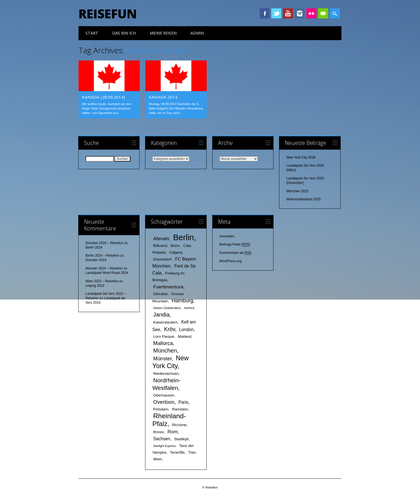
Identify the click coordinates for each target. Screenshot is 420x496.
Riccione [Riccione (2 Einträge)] (179, 425)
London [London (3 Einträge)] (186, 329)
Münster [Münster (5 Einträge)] (162, 358)
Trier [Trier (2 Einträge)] (192, 452)
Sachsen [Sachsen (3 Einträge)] (161, 438)
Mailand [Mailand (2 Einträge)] (184, 336)
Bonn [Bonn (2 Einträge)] (175, 246)
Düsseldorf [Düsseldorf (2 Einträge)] (162, 259)
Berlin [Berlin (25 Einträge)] (183, 237)
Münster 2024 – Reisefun (104, 268)
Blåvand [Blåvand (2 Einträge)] (160, 246)
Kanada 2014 (163, 97)
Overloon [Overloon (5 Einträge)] (163, 402)
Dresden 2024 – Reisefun (104, 243)
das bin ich (124, 33)
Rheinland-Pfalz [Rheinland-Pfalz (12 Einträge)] (169, 419)
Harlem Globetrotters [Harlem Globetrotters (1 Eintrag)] (167, 308)
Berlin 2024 (94, 247)
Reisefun (108, 13)
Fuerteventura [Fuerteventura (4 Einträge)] (168, 287)
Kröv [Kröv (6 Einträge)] (169, 329)
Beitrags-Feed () (234, 244)
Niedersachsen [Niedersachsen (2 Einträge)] (166, 373)
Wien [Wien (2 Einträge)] (157, 459)
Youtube (288, 13)
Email (323, 13)
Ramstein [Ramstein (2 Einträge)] (180, 409)
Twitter (276, 13)
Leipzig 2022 (95, 286)
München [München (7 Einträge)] (165, 350)
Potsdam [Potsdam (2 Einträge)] (160, 409)
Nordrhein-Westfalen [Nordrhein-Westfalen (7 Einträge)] (166, 384)
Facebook (265, 13)
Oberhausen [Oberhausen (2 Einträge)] (163, 395)
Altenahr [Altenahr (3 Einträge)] (161, 238)
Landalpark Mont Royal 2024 (107, 273)
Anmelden (227, 236)
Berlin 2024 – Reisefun (102, 255)
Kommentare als (235, 253)
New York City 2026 (301, 157)
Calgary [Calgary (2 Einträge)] (175, 252)
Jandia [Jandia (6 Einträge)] (161, 315)
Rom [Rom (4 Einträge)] (172, 431)
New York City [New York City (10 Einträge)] (170, 361)
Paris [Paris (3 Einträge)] (184, 402)
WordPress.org (230, 261)
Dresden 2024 (96, 260)
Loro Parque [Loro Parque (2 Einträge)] (163, 336)
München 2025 (297, 191)
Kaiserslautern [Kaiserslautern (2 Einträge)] (165, 322)
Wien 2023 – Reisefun (102, 281)
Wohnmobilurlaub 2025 (303, 199)
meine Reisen (163, 33)
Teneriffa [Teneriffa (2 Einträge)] (177, 452)
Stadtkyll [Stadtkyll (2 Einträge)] (181, 439)
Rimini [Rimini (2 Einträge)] (158, 432)
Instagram (300, 13)
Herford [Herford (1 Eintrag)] (189, 308)
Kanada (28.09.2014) (103, 97)
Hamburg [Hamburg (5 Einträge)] (182, 300)
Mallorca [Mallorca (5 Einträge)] (163, 343)
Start (92, 33)
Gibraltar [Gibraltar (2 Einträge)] (160, 294)
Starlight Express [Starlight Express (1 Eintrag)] (164, 446)
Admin (197, 33)
